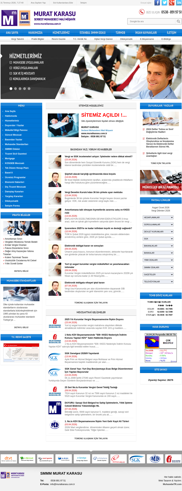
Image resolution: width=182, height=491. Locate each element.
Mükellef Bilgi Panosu (16, 130)
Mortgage (10, 158)
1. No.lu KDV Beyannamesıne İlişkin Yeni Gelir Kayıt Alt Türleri (97, 421)
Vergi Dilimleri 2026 (160, 210)
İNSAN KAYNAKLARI (146, 32)
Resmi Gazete (59, 39)
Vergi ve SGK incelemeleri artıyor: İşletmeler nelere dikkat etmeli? (99, 156)
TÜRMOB (120, 32)
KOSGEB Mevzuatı (14, 163)
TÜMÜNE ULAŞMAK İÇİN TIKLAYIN (91, 303)
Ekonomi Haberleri (14, 182)
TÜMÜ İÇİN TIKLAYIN (161, 163)
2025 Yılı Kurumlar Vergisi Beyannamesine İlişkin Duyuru (94, 319)
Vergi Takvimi (17, 39)
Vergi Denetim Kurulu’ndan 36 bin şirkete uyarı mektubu (94, 192)
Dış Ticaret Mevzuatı (15, 187)
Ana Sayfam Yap (38, 3)
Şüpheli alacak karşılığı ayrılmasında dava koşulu (90, 174)
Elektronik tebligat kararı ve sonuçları (84, 246)
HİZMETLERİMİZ (61, 32)
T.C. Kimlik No (80, 39)
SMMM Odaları (12, 149)
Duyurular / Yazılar (14, 125)
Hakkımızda (11, 116)
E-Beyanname (147, 39)
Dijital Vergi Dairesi (103, 39)
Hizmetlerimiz (12, 120)
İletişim (83, 3)
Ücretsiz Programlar (15, 177)
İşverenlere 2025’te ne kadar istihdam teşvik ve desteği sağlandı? (98, 228)
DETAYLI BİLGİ (21, 271)
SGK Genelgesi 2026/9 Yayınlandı (82, 353)
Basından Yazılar (13, 139)
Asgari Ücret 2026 (160, 207)
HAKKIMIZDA (35, 32)
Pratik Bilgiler (38, 39)
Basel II (9, 172)
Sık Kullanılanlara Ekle (63, 3)
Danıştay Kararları (14, 191)
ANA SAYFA (12, 32)
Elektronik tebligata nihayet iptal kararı (85, 282)
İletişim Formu (12, 206)
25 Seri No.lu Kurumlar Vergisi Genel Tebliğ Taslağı (91, 387)
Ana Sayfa (10, 111)
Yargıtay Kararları (14, 196)
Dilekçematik (126, 39)
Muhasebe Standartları (16, 144)
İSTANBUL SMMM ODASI (93, 32)
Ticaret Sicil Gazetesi (16, 154)
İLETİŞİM (171, 32)
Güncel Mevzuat (13, 135)
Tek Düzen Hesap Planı (17, 168)
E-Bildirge (166, 39)
